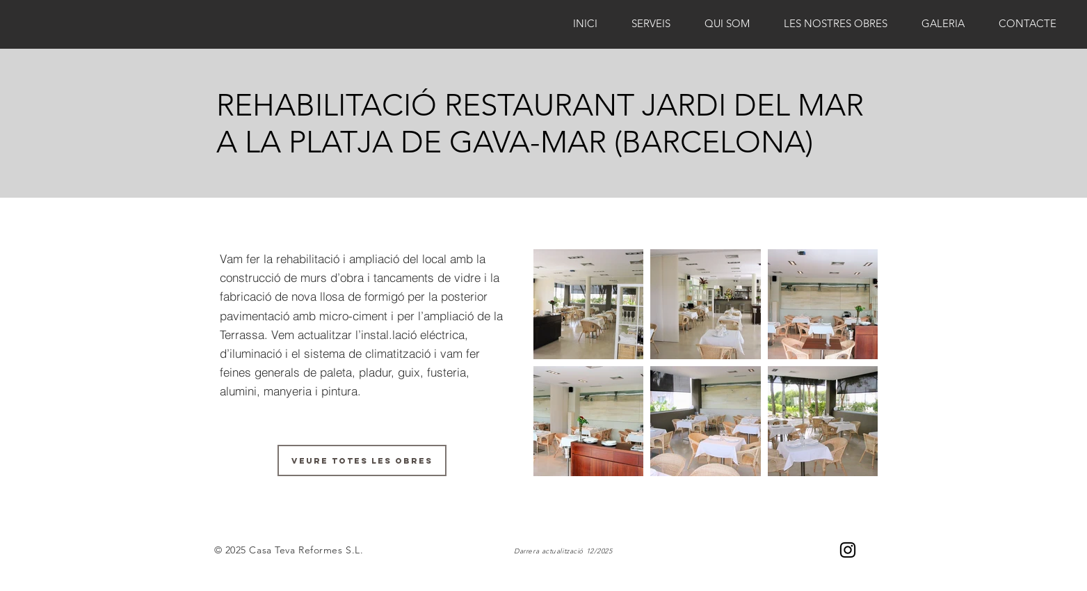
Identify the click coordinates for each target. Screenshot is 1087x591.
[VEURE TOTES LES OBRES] (361, 460)
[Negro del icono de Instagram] (847, 549)
